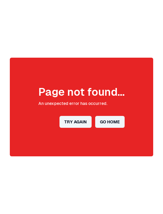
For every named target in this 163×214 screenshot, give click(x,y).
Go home (110, 121)
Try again (75, 121)
